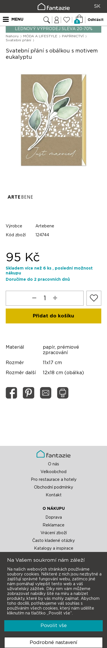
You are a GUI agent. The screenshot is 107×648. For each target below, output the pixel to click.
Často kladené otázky (53, 541)
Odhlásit (96, 20)
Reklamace (53, 525)
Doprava (53, 518)
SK (97, 6)
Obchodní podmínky (53, 487)
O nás (53, 464)
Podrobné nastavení (53, 642)
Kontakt (54, 495)
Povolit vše (54, 625)
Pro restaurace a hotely (53, 480)
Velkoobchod (53, 472)
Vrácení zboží (54, 533)
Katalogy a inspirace (53, 548)
